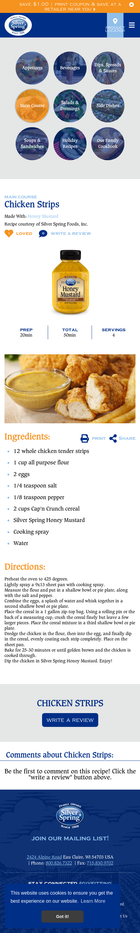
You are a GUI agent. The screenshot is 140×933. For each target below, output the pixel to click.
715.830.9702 (100, 863)
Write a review (70, 720)
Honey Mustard (43, 216)
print (93, 438)
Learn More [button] (93, 901)
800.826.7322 (59, 863)
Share (122, 438)
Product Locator (115, 25)
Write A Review (65, 233)
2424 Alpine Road (44, 857)
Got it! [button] (62, 916)
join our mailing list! (70, 838)
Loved (18, 233)
